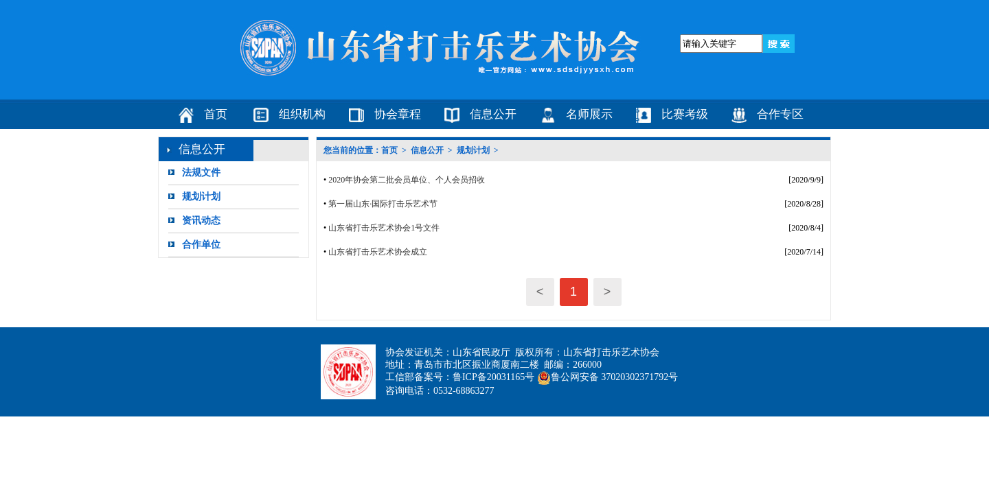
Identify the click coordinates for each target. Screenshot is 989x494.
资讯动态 (201, 220)
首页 (215, 114)
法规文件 (201, 172)
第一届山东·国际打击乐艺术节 (382, 204)
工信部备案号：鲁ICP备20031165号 (459, 377)
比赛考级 (684, 114)
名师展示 (589, 114)
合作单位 (201, 244)
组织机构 (302, 114)
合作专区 (780, 114)
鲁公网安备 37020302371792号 (608, 377)
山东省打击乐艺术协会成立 (377, 252)
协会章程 (397, 114)
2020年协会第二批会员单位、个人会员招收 (406, 180)
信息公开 (493, 114)
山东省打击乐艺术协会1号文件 (384, 228)
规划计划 (201, 196)
